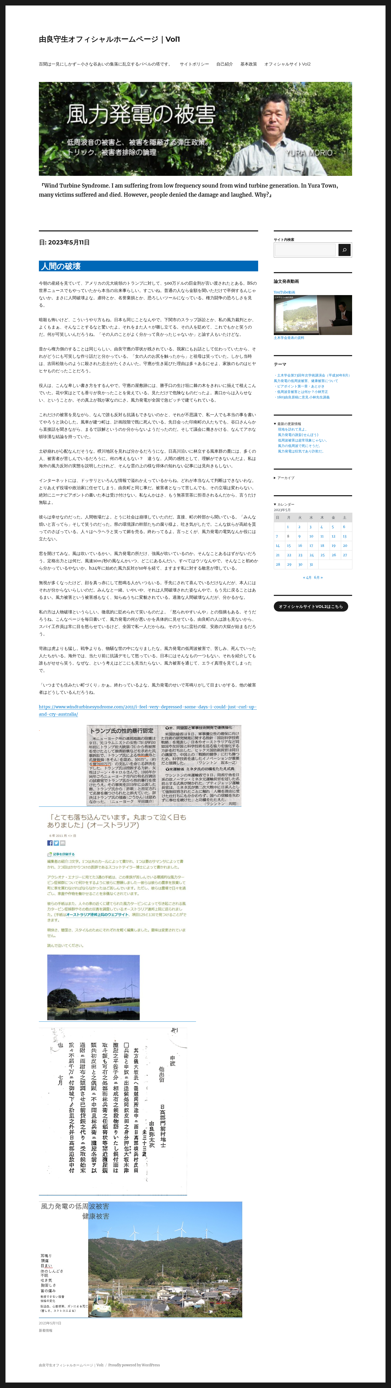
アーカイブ (285, 478)
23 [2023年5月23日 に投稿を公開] (300, 555)
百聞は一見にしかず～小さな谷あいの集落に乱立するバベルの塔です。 (106, 64)
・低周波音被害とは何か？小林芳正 (301, 392)
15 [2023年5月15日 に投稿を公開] (289, 545)
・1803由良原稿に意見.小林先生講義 (302, 397)
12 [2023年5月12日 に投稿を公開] (333, 536)
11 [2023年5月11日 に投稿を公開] (322, 536)
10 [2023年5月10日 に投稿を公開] (311, 536)
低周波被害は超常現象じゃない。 (303, 440)
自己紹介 (224, 64)
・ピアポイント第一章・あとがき (299, 386)
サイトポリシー (194, 64)
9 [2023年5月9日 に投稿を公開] (299, 536)
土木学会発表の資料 (289, 338)
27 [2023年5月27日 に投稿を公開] (345, 555)
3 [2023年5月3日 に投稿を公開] (310, 527)
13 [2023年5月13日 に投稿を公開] (344, 536)
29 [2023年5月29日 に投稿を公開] (289, 564)
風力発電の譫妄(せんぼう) (298, 435)
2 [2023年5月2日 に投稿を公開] (299, 527)
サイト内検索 (284, 239)
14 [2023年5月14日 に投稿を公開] (278, 545)
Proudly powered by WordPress (134, 1365)
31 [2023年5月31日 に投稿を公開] (311, 564)
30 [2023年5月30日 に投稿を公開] (300, 564)
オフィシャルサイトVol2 (287, 64)
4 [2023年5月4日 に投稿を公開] (322, 527)
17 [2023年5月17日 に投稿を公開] (311, 545)
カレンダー (285, 504)
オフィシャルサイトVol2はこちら (311, 606)
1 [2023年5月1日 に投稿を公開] (288, 527)
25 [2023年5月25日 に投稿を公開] (323, 555)
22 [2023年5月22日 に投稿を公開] (289, 555)
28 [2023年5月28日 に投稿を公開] (278, 564)
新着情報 (45, 1330)
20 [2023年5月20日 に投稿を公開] (345, 545)
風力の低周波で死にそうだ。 (300, 446)
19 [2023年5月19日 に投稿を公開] (334, 545)
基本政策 (248, 64)
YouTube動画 (284, 292)
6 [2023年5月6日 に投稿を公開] (344, 527)
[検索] (344, 250)
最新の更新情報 (289, 424)
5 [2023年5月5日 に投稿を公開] (333, 527)
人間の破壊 (60, 266)
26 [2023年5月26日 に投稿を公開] (334, 555)
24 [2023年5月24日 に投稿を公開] (312, 555)
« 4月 (307, 577)
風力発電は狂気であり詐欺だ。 (301, 451)
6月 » (318, 577)
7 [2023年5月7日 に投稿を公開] (277, 536)
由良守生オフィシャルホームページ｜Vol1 (109, 39)
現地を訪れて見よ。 (293, 429)
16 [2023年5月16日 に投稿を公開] (300, 545)
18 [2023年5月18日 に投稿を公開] (322, 545)
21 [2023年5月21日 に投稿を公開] (278, 555)
